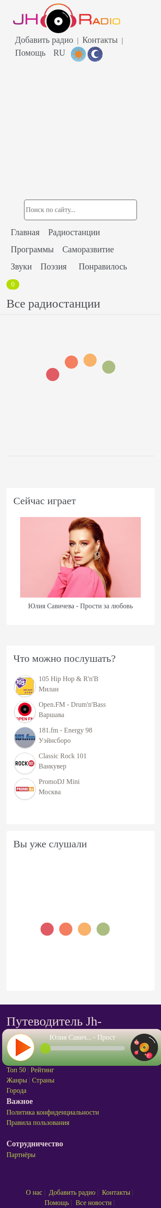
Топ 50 (16, 1069)
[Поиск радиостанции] (80, 210)
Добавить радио (44, 40)
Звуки (21, 266)
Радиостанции (74, 232)
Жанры (16, 1080)
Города (16, 1090)
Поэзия (53, 266)
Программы (32, 249)
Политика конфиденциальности (52, 1112)
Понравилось (103, 266)
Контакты (100, 40)
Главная (25, 232)
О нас (34, 1192)
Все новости (94, 1202)
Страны (43, 1080)
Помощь (30, 52)
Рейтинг (42, 1069)
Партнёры (21, 1154)
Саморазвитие (88, 249)
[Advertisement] (80, 116)
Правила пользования (38, 1122)
